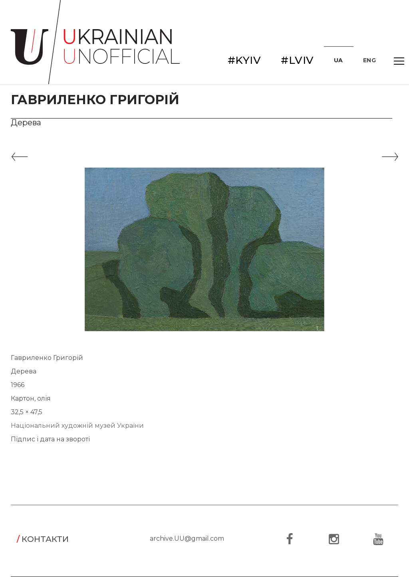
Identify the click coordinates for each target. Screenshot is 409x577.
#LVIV (297, 60)
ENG (369, 60)
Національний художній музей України (77, 425)
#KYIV (244, 60)
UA (338, 60)
